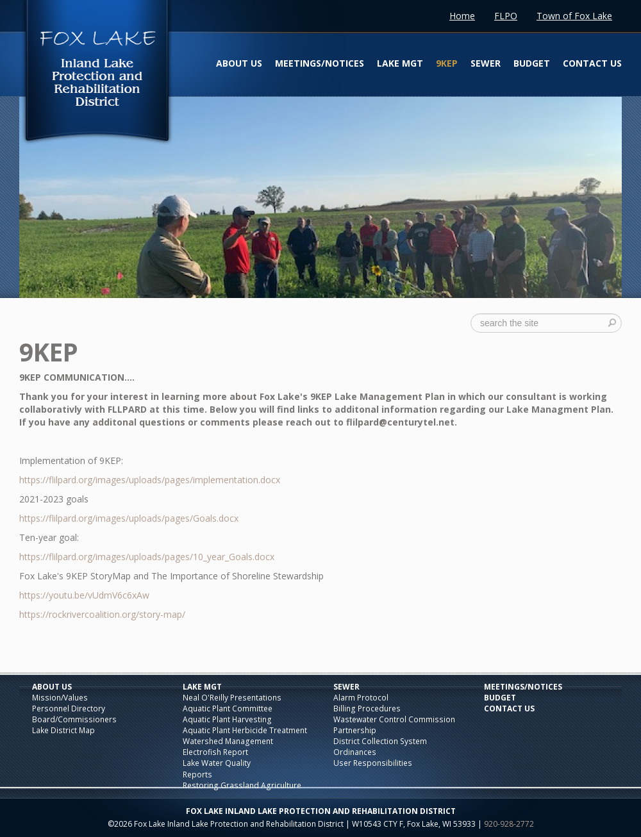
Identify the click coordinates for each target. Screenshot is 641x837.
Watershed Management (228, 741)
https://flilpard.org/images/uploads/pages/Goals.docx (128, 518)
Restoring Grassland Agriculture (242, 785)
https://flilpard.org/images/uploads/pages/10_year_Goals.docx (146, 557)
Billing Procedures (367, 708)
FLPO (505, 16)
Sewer (485, 63)
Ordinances (354, 752)
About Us (239, 63)
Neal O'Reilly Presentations (232, 697)
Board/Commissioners (74, 719)
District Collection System (380, 741)
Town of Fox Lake (574, 16)
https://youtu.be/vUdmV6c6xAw (84, 595)
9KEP (447, 63)
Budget (531, 63)
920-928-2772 (509, 823)
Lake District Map (63, 730)
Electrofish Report (215, 752)
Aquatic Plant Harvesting (227, 719)
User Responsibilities (372, 763)
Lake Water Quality (217, 763)
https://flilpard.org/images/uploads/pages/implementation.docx (149, 480)
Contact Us (592, 63)
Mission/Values (60, 697)
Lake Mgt (400, 63)
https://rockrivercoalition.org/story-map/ (102, 614)
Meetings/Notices (319, 63)
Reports (197, 774)
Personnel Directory (68, 708)
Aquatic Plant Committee (227, 708)
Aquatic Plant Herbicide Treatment (245, 730)
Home (462, 16)
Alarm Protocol (360, 697)
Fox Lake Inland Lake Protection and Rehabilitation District (96, 73)
